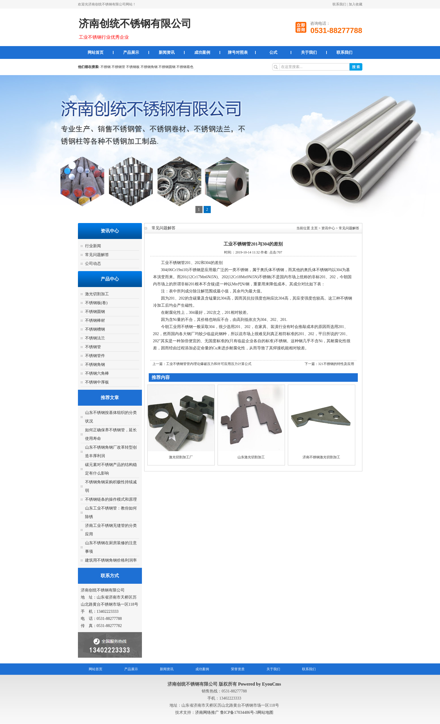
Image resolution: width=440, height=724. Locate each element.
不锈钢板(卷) (96, 303)
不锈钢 (105, 67)
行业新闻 (93, 246)
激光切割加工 (97, 294)
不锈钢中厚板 (97, 382)
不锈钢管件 (95, 356)
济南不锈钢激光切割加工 (321, 457)
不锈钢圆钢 (166, 67)
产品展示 (131, 52)
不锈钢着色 (184, 67)
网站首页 (96, 52)
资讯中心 (328, 228)
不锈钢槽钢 (95, 329)
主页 (314, 228)
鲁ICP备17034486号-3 (238, 712)
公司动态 (93, 263)
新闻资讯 (167, 52)
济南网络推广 (207, 712)
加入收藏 (355, 4)
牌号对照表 (238, 52)
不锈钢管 (118, 67)
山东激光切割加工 (251, 457)
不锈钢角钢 (149, 67)
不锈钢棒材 (95, 320)
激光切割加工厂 (181, 457)
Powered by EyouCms (259, 684)
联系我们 (339, 4)
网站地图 (265, 712)
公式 (273, 52)
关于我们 (309, 52)
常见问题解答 (97, 255)
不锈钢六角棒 (97, 373)
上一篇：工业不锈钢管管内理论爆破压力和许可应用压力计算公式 (201, 364)
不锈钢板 (133, 67)
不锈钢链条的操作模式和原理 (111, 499)
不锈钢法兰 (95, 338)
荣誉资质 (238, 669)
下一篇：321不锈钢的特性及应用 (329, 364)
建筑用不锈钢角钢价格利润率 (111, 560)
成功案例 (202, 52)
